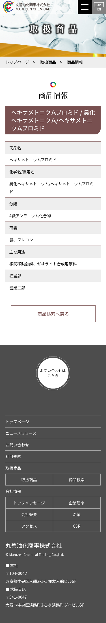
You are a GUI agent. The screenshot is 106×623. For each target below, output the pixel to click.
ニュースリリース (20, 433)
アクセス (29, 526)
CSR (77, 526)
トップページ (17, 62)
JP (99, 5)
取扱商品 (48, 62)
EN (99, 9)
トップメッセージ (29, 503)
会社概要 (29, 514)
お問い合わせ (17, 445)
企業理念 (77, 503)
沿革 (77, 514)
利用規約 (13, 456)
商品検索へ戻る (53, 313)
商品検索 (77, 479)
